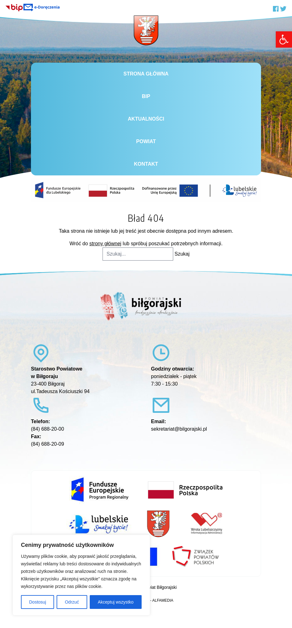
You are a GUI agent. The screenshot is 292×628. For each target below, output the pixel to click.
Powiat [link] (146, 141)
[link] (284, 39)
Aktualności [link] (146, 119)
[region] (81, 575)
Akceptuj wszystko (115, 602)
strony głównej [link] (105, 243)
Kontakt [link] (146, 164)
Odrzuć (72, 602)
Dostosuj (37, 602)
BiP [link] (146, 96)
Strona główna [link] (146, 73)
